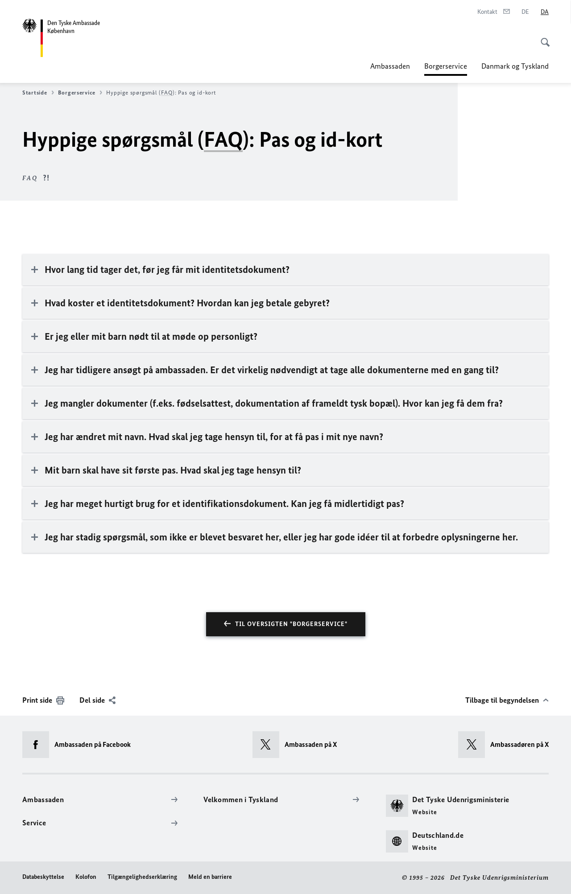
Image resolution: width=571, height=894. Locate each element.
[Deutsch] (525, 12)
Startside (38, 93)
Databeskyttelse (43, 877)
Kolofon (85, 877)
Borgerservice (445, 66)
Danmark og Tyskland (515, 66)
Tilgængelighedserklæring (142, 877)
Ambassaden (390, 66)
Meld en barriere (210, 877)
